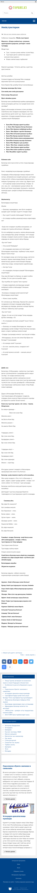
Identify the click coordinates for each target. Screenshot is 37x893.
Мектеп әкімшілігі (11, 734)
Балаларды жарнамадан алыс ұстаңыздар (19, 704)
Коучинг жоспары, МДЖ (13, 732)
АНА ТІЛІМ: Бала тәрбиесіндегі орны (17, 715)
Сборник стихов (18, 871)
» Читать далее (9, 799)
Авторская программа (18, 860)
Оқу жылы (8, 738)
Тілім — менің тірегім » (28, 655)
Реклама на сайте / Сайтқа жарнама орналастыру (18, 882)
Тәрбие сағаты (10, 745)
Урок (18, 864)
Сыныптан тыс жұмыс (12, 742)
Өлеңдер (8, 751)
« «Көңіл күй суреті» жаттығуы (11, 653)
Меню (2, 1)
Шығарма (8, 747)
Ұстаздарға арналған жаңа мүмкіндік (17, 693)
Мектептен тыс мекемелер (14, 736)
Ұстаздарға (8, 728)
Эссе (6, 749)
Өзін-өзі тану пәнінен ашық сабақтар (15, 34)
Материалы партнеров (18, 875)
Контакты (18, 878)
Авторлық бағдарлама (12, 725)
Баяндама (8, 730)
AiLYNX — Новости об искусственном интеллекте (20, 888)
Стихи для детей (10, 740)
